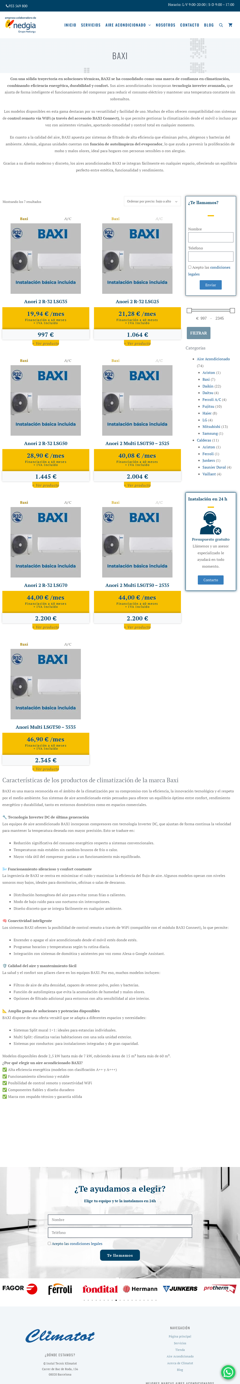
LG (204, 420)
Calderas (204, 440)
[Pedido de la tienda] (152, 201)
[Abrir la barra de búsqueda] (221, 25)
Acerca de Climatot (180, 1363)
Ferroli (208, 453)
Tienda (180, 1350)
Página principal (180, 1336)
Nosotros (166, 25)
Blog (209, 25)
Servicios (91, 25)
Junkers (208, 460)
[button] (7, 1289)
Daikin (208, 386)
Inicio (70, 25)
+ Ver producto (45, 343)
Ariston (208, 372)
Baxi (206, 379)
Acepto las (77, 1243)
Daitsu (207, 392)
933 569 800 (18, 6)
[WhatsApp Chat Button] (228, 1372)
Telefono (195, 248)
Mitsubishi (211, 426)
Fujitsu (208, 406)
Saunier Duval (214, 467)
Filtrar (198, 333)
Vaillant (209, 474)
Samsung (210, 433)
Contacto (189, 25)
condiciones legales (86, 1243)
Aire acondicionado (129, 25)
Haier (207, 413)
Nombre (195, 229)
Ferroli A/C (211, 399)
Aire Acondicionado (213, 358)
